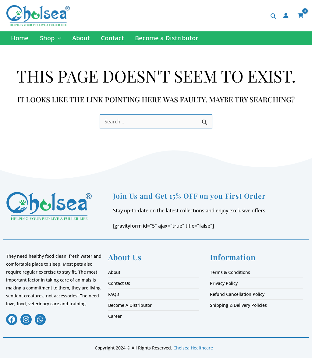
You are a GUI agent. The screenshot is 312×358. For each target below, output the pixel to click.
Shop (49, 39)
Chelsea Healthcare (193, 348)
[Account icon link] (286, 15)
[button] (273, 16)
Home (19, 39)
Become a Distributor (165, 39)
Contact (110, 39)
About (80, 39)
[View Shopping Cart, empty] (300, 16)
